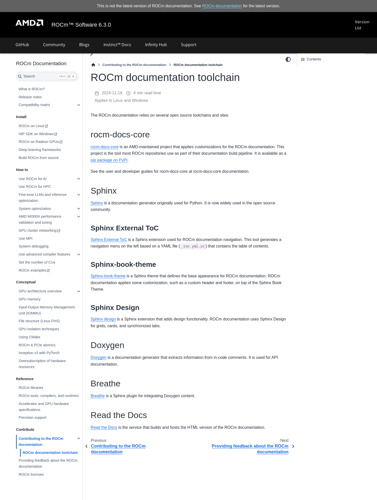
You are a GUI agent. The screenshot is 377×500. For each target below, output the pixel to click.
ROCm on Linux (31, 126)
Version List (362, 25)
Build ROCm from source (39, 158)
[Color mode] (288, 59)
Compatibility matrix (34, 105)
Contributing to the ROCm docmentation (41, 442)
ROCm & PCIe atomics (37, 345)
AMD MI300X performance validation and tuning (40, 219)
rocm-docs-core (105, 147)
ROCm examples (32, 270)
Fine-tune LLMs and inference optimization (42, 198)
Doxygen (99, 357)
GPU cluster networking (37, 230)
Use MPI (25, 238)
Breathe (98, 396)
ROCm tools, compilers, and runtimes (48, 396)
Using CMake (29, 337)
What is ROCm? (32, 89)
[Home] (93, 64)
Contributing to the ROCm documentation (134, 65)
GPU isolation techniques (39, 329)
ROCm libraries (31, 388)
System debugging (33, 246)
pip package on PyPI (109, 160)
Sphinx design (103, 319)
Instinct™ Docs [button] (117, 44)
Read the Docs (104, 427)
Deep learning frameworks (40, 150)
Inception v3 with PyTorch (39, 353)
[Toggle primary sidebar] (91, 54)
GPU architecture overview (40, 291)
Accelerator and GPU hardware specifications (44, 407)
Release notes (30, 97)
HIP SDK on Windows (36, 134)
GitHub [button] (22, 44)
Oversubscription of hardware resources (42, 364)
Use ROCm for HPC (35, 187)
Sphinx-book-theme (108, 276)
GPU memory (29, 299)
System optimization (35, 208)
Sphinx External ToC (109, 239)
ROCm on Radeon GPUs (39, 142)
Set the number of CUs (37, 262)
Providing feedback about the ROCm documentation (48, 463)
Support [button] (189, 44)
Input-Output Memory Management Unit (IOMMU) (47, 310)
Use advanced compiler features (44, 254)
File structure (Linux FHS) (39, 321)
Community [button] (54, 44)
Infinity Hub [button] (156, 44)
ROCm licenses (31, 474)
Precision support (32, 417)
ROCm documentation (222, 6)
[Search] (47, 76)
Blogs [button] (84, 44)
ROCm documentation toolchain (50, 452)
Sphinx (97, 203)
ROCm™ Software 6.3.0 (81, 25)
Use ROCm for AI (32, 179)
